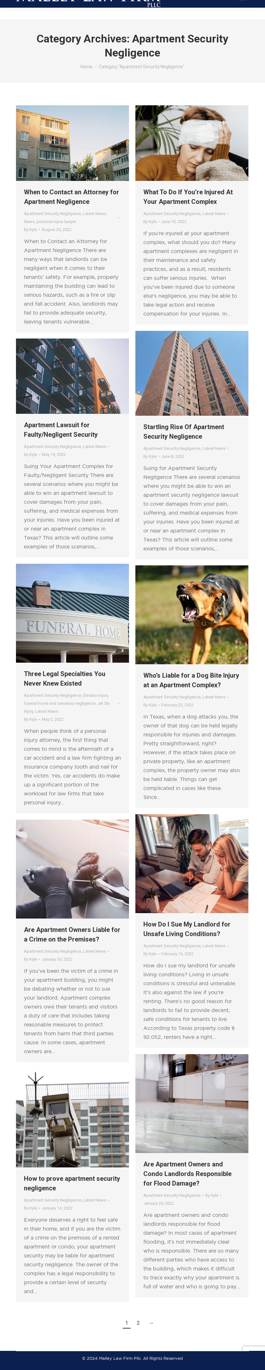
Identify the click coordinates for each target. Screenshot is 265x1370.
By (30, 229)
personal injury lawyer (56, 221)
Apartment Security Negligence (52, 213)
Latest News (94, 213)
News (29, 221)
